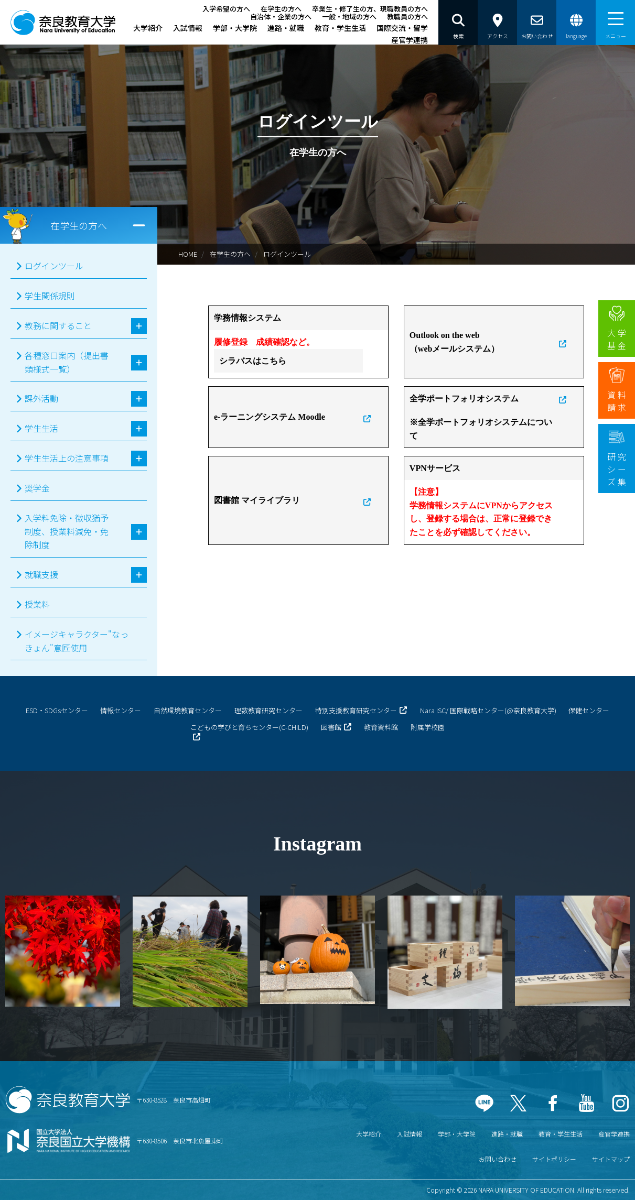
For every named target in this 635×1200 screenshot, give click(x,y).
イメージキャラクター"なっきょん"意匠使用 (76, 641)
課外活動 (41, 398)
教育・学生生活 (340, 28)
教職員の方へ (407, 16)
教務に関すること (58, 325)
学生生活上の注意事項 (67, 458)
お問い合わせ (497, 1158)
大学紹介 (148, 28)
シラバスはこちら (252, 360)
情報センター (120, 710)
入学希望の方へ (226, 8)
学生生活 (41, 428)
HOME (187, 254)
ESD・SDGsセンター (57, 710)
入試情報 (187, 28)
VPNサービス (435, 468)
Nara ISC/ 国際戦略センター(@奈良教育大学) (488, 710)
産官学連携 (409, 40)
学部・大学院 (235, 28)
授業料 (37, 604)
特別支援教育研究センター (356, 710)
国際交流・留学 (402, 28)
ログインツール (287, 254)
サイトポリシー (554, 1158)
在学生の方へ (281, 8)
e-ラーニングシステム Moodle (269, 416)
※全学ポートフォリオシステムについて (481, 429)
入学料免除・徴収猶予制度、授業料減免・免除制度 (67, 531)
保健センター (588, 710)
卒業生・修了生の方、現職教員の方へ (370, 8)
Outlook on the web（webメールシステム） (455, 342)
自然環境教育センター (188, 710)
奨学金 (37, 488)
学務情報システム (247, 317)
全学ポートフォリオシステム (464, 398)
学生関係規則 (50, 295)
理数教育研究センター (268, 710)
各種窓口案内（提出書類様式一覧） (67, 362)
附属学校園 (428, 727)
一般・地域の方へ (349, 16)
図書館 (331, 727)
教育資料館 (381, 727)
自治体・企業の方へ (280, 16)
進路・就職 (285, 28)
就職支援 (41, 574)
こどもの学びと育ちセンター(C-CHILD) (249, 727)
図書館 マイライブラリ (257, 500)
